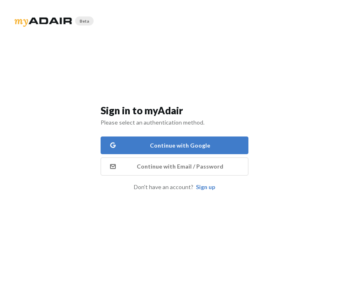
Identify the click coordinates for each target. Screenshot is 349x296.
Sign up (205, 186)
